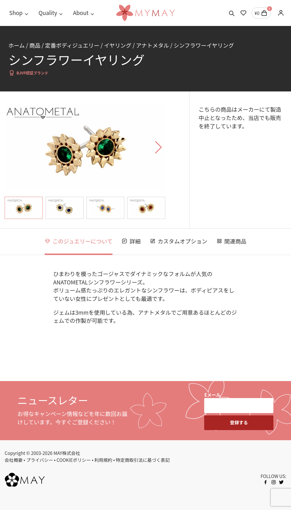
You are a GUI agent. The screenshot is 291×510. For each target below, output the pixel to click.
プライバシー (39, 460)
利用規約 (103, 460)
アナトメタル (152, 45)
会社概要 (13, 460)
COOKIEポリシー (74, 460)
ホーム (16, 45)
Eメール (212, 394)
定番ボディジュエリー (72, 45)
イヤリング (118, 45)
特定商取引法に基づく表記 (143, 460)
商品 (34, 45)
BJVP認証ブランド (28, 73)
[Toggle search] (231, 13)
